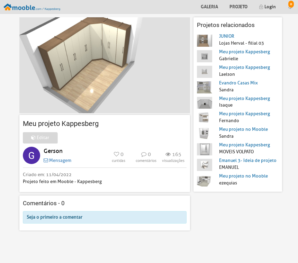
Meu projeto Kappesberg (244, 52)
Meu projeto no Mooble (243, 129)
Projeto (238, 6)
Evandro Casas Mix (238, 83)
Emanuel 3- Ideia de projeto (248, 160)
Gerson (53, 151)
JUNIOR (226, 36)
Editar (40, 137)
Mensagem (57, 160)
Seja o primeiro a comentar (54, 217)
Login (267, 6)
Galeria (209, 6)
